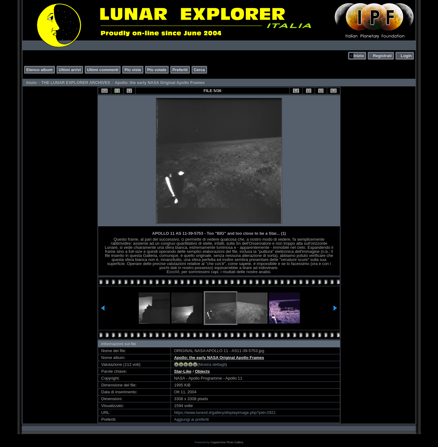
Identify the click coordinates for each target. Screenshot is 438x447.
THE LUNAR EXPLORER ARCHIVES (75, 82)
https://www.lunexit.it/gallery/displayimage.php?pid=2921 (225, 412)
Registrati (382, 55)
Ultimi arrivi (70, 69)
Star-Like (183, 371)
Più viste (132, 69)
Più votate (157, 69)
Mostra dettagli (212, 364)
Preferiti (180, 69)
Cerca (199, 69)
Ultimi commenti (102, 69)
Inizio (358, 55)
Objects (202, 371)
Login (406, 55)
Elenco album (39, 69)
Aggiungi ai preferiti (191, 419)
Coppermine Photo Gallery (226, 442)
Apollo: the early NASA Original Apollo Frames (160, 82)
